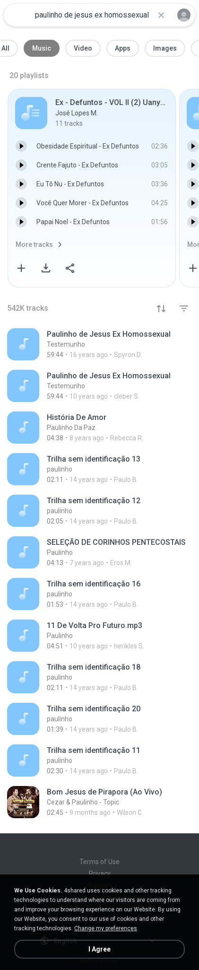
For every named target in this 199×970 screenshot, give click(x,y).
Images (165, 48)
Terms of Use (99, 861)
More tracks (34, 244)
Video (83, 48)
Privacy (100, 873)
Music (41, 48)
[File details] (99, 344)
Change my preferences (105, 928)
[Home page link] (17, 15)
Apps (122, 48)
